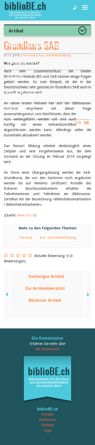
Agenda (15, 77)
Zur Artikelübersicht (45, 288)
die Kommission (47, 349)
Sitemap (47, 425)
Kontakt (47, 414)
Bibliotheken (21, 61)
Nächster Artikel (45, 300)
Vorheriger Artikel (46, 276)
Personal (25, 237)
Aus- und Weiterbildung (58, 237)
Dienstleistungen (26, 94)
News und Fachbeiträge (34, 44)
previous (7, 294)
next (87, 294)
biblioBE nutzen (24, 110)
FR (78, 122)
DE (86, 122)
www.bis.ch (26, 215)
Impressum (47, 420)
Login (47, 430)
